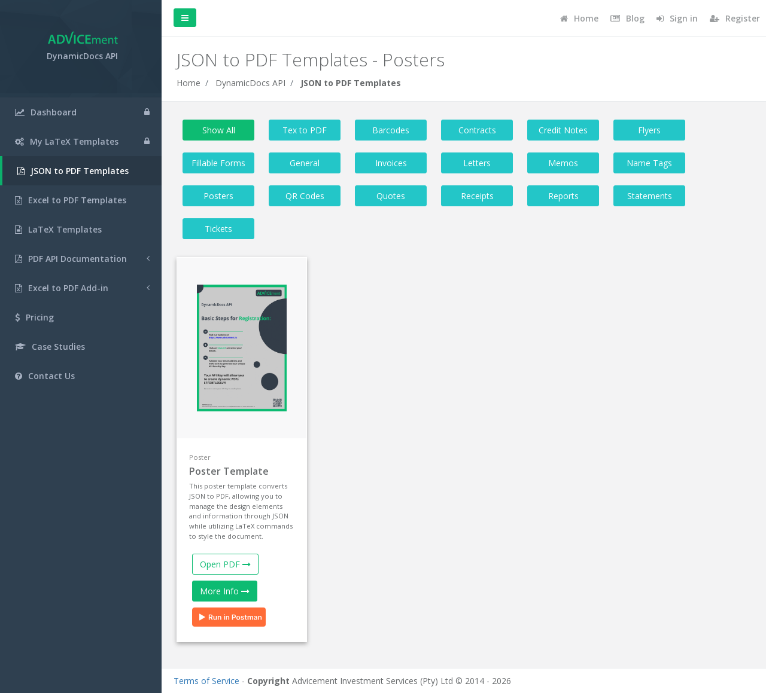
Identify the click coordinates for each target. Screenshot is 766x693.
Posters (218, 196)
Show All (218, 130)
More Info (225, 591)
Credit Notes (563, 130)
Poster (200, 457)
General (305, 163)
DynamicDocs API (250, 82)
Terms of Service (206, 680)
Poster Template (229, 471)
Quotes (390, 196)
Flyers (649, 130)
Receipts (477, 196)
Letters (477, 163)
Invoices (391, 163)
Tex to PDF (304, 130)
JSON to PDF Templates (350, 82)
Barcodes (390, 130)
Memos (563, 163)
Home (188, 82)
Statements (649, 196)
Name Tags (649, 163)
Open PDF (225, 564)
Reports (563, 196)
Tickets (218, 228)
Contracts (477, 130)
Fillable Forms (218, 163)
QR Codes (304, 196)
